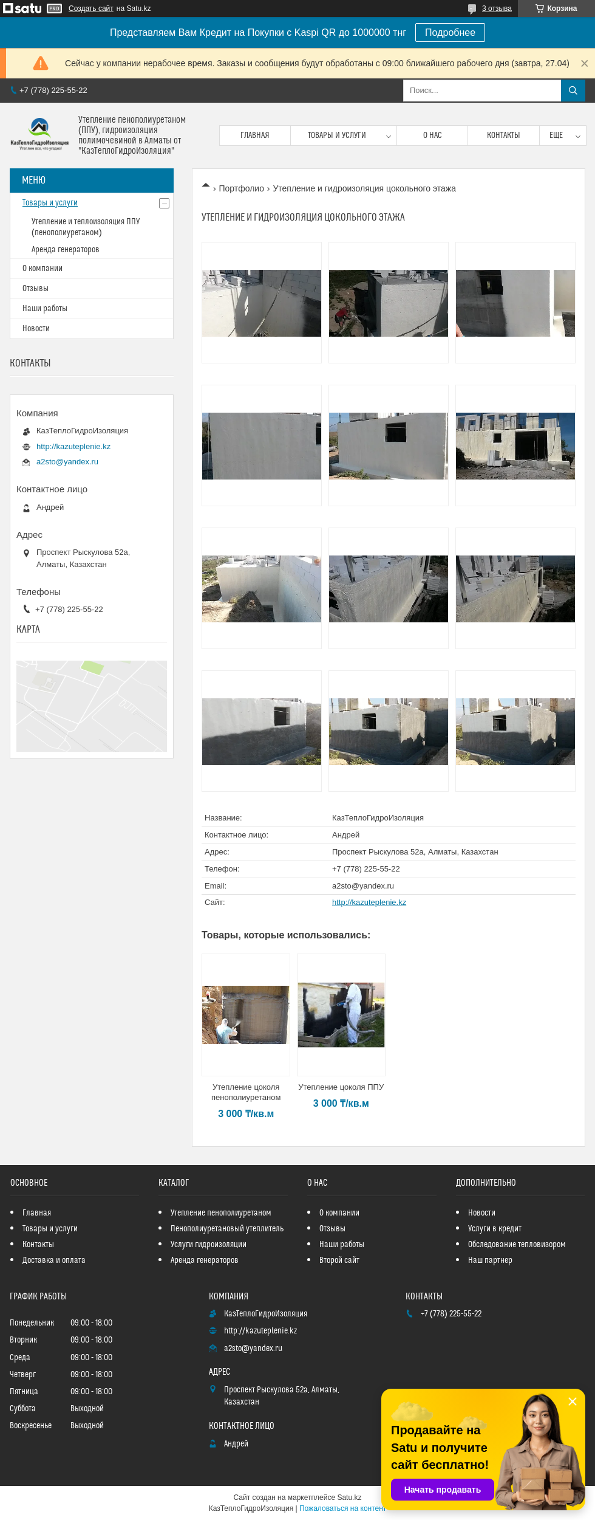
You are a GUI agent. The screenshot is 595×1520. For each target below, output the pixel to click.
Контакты (503, 135)
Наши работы (44, 309)
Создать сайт (91, 8)
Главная (255, 135)
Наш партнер (490, 1260)
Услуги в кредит (495, 1229)
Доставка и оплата (54, 1260)
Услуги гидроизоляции (208, 1245)
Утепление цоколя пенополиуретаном (245, 1092)
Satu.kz (349, 1497)
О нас (432, 135)
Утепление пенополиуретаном (221, 1213)
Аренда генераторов (66, 250)
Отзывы (35, 289)
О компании (42, 268)
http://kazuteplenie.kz (369, 902)
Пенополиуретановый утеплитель (227, 1229)
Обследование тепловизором (517, 1245)
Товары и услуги (337, 135)
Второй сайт (339, 1260)
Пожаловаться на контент (342, 1508)
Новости (36, 329)
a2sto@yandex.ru (363, 885)
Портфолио (241, 188)
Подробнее (450, 32)
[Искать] (573, 90)
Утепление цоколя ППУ (341, 1087)
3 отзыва (497, 8)
